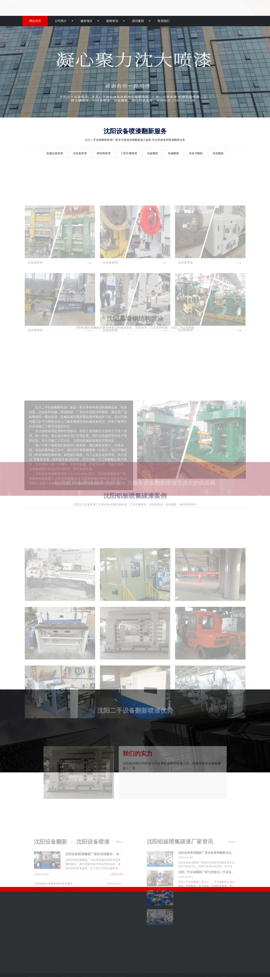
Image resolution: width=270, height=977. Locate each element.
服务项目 (86, 20)
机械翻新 (173, 153)
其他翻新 (218, 153)
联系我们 (164, 20)
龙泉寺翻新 (196, 153)
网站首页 (35, 20)
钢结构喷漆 (104, 153)
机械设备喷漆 (54, 153)
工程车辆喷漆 (128, 153)
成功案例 (138, 20)
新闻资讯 (112, 20)
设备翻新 (152, 153)
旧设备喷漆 (80, 153)
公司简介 (61, 20)
